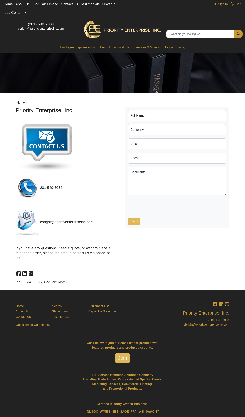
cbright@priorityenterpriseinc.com (41, 28)
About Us (23, 4)
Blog (35, 4)
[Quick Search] (200, 34)
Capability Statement (102, 311)
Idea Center (13, 13)
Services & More (147, 47)
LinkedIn (108, 4)
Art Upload (50, 4)
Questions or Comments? (33, 324)
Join (122, 358)
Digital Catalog (175, 47)
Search (57, 306)
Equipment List (98, 306)
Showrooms (60, 311)
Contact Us (69, 4)
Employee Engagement (77, 47)
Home (8, 4)
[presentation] (157, 205)
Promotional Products (114, 47)
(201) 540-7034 (41, 24)
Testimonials (90, 4)
